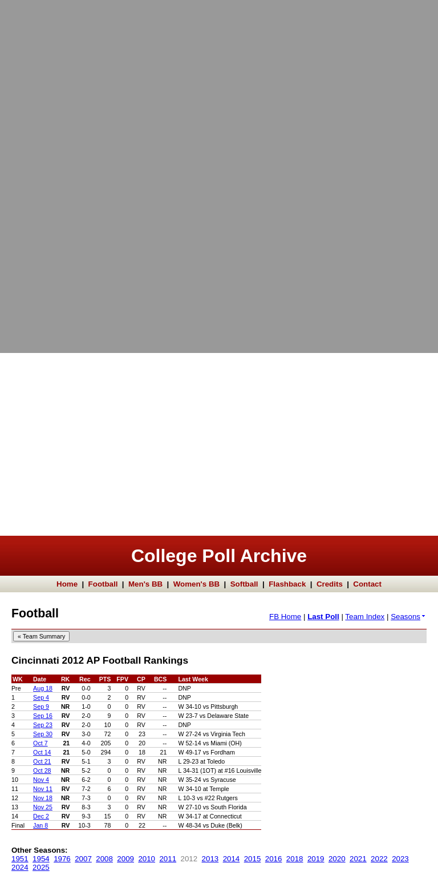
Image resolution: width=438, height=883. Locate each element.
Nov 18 (42, 797)
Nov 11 (42, 788)
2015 (252, 858)
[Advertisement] (45, 171)
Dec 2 (41, 816)
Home (67, 584)
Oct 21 (42, 761)
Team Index (364, 616)
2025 (41, 867)
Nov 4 (41, 779)
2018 (294, 858)
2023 (400, 858)
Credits (330, 584)
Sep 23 (42, 724)
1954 (41, 858)
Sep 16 (42, 715)
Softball (244, 584)
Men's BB (145, 584)
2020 (337, 858)
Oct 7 (40, 743)
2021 (358, 858)
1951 (20, 858)
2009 (125, 858)
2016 (273, 858)
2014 (231, 858)
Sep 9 (41, 706)
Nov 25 (42, 807)
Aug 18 (42, 688)
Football (103, 584)
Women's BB (196, 584)
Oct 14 (42, 752)
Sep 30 (42, 734)
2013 (210, 858)
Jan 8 (40, 825)
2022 (379, 858)
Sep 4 (41, 697)
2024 (20, 867)
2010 (146, 858)
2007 (83, 858)
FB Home (285, 616)
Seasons (409, 616)
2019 (316, 858)
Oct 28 (42, 770)
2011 (167, 858)
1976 (62, 858)
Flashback (287, 584)
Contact (367, 584)
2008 (104, 858)
